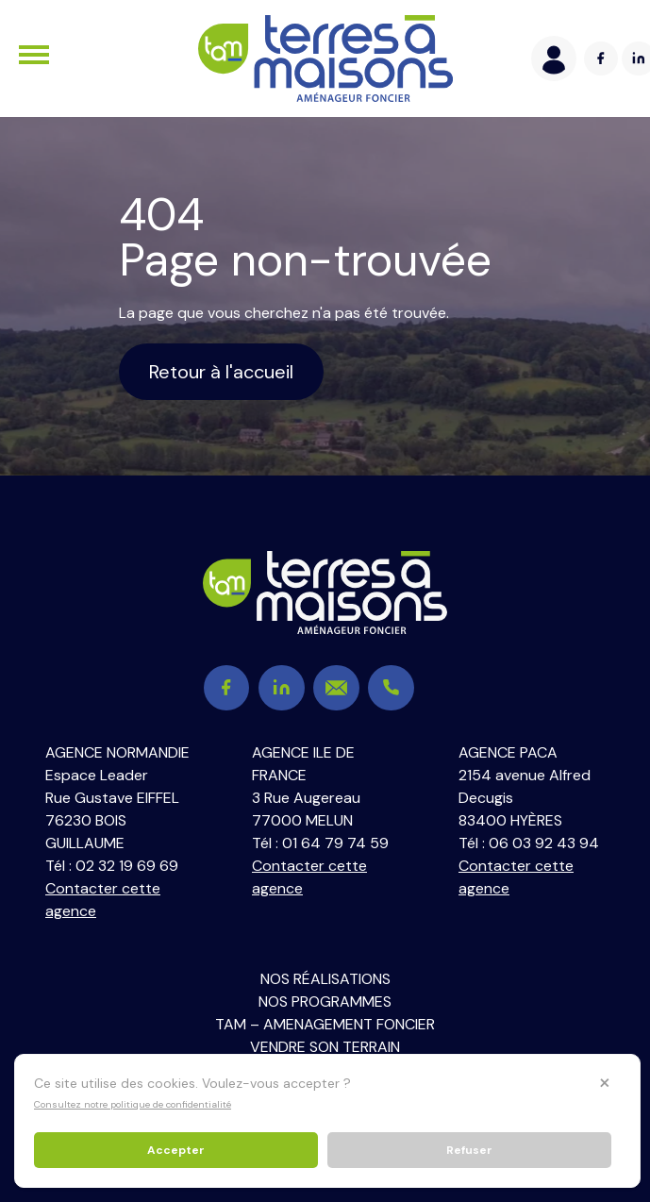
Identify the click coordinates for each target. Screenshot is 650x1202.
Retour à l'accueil (221, 371)
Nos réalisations (325, 979)
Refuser (469, 1150)
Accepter (176, 1150)
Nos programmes (325, 1001)
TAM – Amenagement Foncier (325, 1024)
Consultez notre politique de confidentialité (132, 1104)
